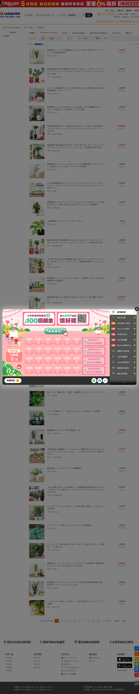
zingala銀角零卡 (123, 362)
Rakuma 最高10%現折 (123, 345)
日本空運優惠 (123, 356)
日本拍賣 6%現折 (123, 323)
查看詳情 (11, 380)
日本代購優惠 (123, 340)
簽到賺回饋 (123, 312)
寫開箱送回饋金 (123, 368)
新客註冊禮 (123, 317)
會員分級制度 (123, 373)
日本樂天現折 (123, 334)
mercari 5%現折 (123, 328)
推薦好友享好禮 (123, 351)
